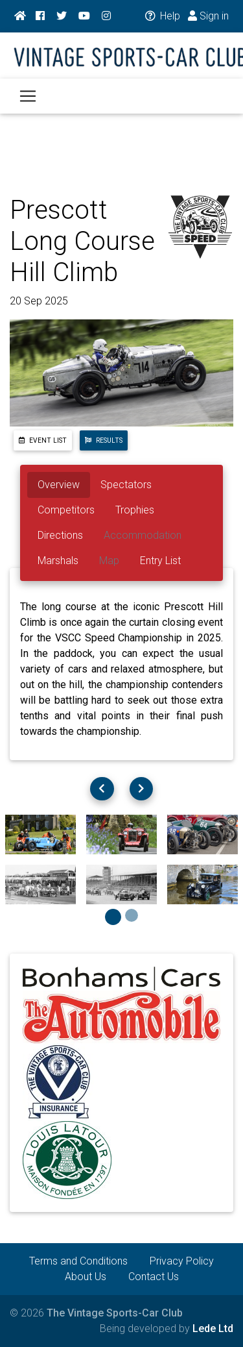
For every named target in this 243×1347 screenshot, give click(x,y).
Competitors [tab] (66, 510)
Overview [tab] (59, 484)
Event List (43, 440)
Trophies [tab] (134, 510)
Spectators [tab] (126, 484)
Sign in (208, 16)
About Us (85, 1276)
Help (161, 16)
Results (103, 440)
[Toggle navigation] (27, 96)
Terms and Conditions (78, 1261)
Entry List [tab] (160, 560)
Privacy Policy (182, 1261)
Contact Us (153, 1276)
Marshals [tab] (58, 560)
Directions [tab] (60, 535)
